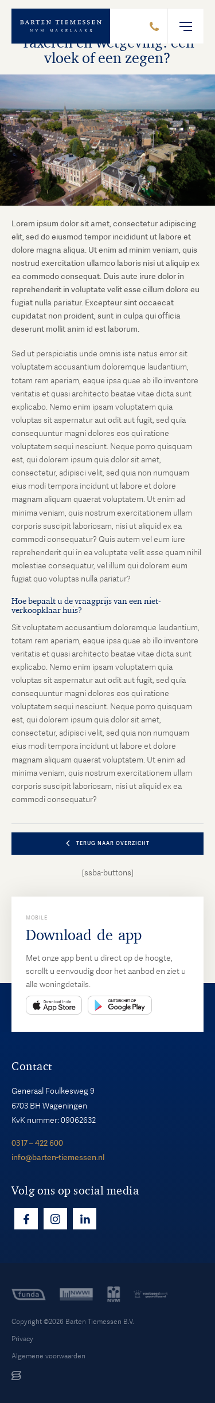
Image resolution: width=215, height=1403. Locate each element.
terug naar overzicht (113, 843)
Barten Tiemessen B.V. (99, 1322)
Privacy (22, 1339)
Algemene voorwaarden (48, 1356)
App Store (54, 1005)
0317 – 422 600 (37, 1142)
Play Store (120, 1005)
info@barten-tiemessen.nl (57, 1157)
